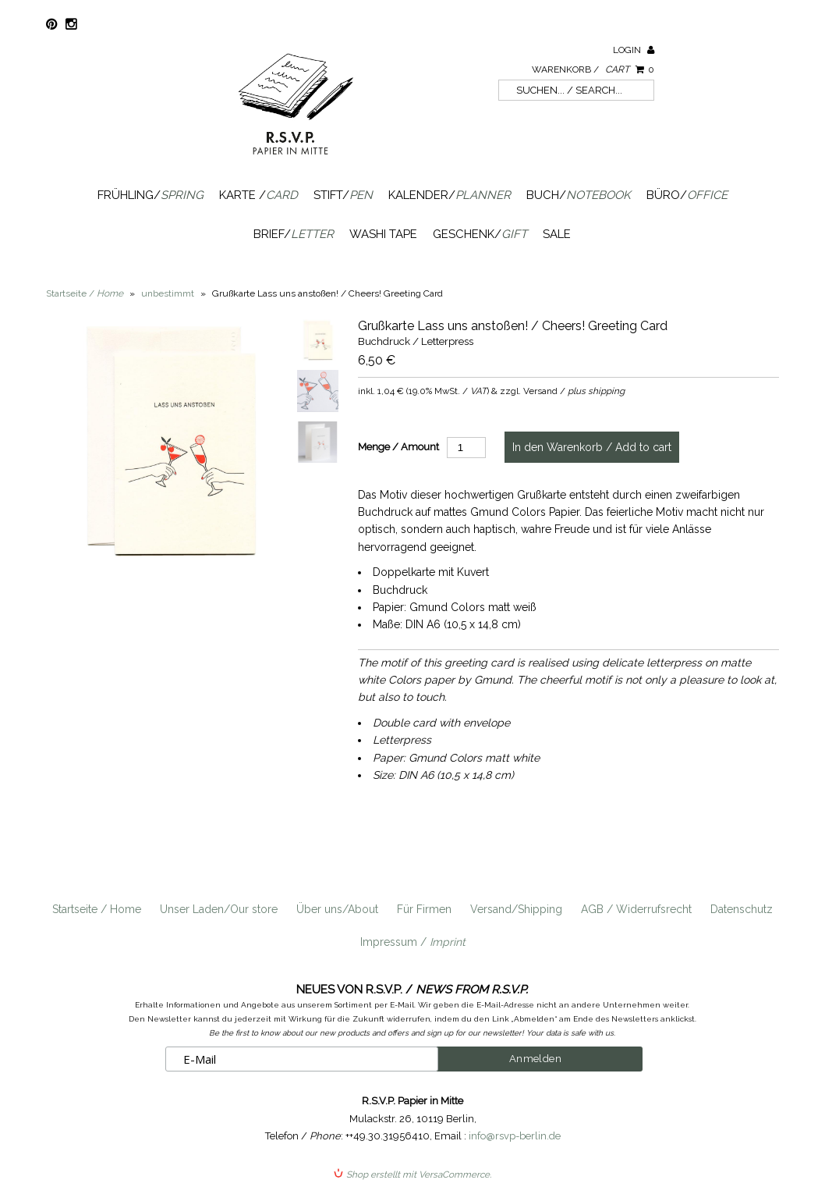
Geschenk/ (480, 234)
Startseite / (84, 293)
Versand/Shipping (516, 909)
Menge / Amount (398, 447)
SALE (557, 234)
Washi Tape (383, 234)
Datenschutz (741, 909)
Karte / (258, 195)
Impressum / (413, 942)
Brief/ (293, 234)
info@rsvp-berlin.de (515, 1136)
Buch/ (578, 195)
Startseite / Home (96, 909)
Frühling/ (150, 195)
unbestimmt (167, 293)
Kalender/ (449, 195)
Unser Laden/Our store (219, 909)
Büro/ (687, 195)
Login (633, 49)
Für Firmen (424, 909)
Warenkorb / (593, 69)
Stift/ (343, 195)
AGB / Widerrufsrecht (636, 909)
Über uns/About (337, 909)
